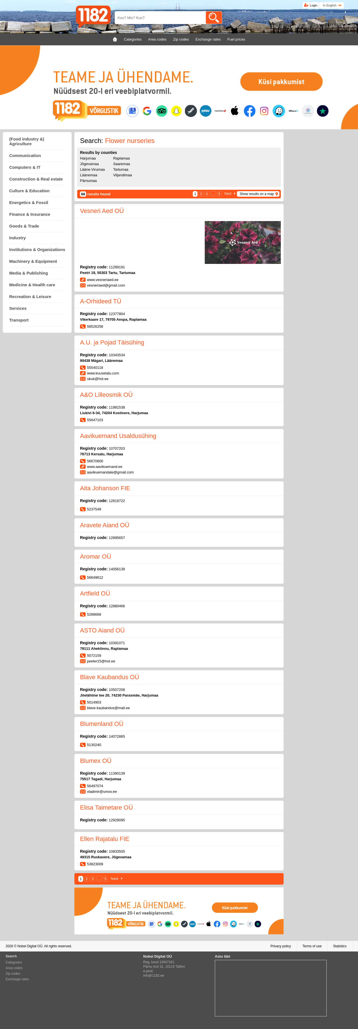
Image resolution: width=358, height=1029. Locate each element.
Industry (17, 237)
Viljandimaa (122, 175)
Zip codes (13, 974)
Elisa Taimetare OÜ (106, 807)
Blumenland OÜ (101, 723)
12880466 (117, 606)
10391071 (117, 643)
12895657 (117, 538)
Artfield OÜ (95, 593)
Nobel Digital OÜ (29, 946)
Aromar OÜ (95, 556)
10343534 (117, 355)
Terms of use (312, 946)
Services (18, 308)
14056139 (117, 569)
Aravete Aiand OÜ (104, 525)
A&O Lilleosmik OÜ (106, 394)
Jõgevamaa (89, 164)
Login (313, 5)
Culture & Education (29, 190)
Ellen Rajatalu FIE (104, 838)
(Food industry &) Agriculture (26, 141)
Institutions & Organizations (37, 249)
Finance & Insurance (29, 214)
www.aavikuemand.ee (104, 467)
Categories (14, 962)
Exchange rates (17, 979)
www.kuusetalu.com (103, 373)
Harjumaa (88, 158)
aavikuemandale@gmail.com (110, 472)
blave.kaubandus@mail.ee (108, 708)
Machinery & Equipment (33, 261)
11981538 (117, 407)
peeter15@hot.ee (101, 661)
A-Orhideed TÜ (100, 301)
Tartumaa (120, 169)
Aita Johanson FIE (105, 488)
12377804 (117, 314)
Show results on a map (257, 194)
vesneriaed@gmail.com (106, 285)
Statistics (340, 946)
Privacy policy (280, 946)
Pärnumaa (88, 181)
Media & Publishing (28, 273)
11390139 (117, 773)
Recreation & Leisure (30, 296)
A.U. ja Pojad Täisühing (112, 342)
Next (227, 194)
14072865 (117, 736)
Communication (25, 155)
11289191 (117, 267)
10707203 (117, 448)
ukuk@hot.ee (98, 379)
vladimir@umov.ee (102, 791)
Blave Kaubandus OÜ (109, 677)
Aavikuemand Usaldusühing (118, 435)
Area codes (14, 968)
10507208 (117, 690)
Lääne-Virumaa (92, 169)
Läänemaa (88, 175)
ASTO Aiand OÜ (102, 630)
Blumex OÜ (95, 760)
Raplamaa (121, 158)
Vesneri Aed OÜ (102, 210)
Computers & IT (25, 167)
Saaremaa (121, 164)
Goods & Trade (24, 226)
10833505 (117, 851)
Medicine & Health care (32, 284)
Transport (19, 320)
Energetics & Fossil (28, 202)
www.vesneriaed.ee (103, 280)
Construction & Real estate (36, 179)
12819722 (117, 501)
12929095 (117, 820)
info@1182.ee (153, 976)
